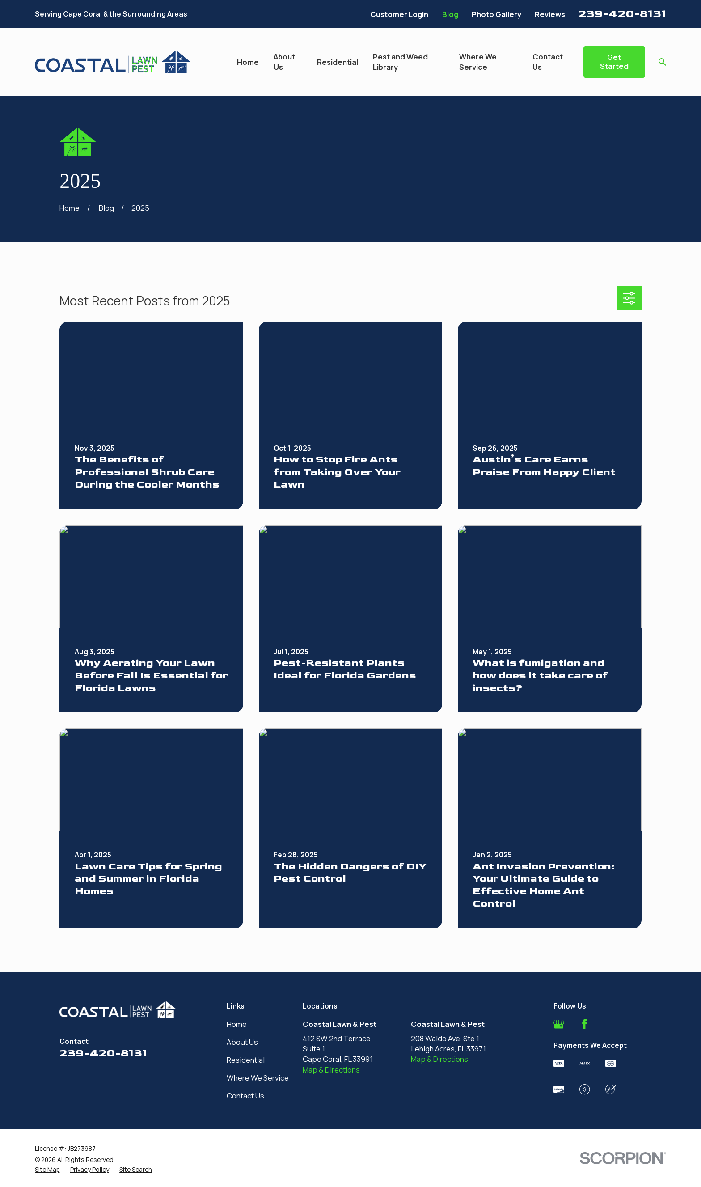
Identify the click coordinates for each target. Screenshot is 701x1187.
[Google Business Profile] (558, 1024)
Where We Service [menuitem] (478, 61)
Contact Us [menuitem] (547, 61)
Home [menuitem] (248, 62)
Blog (450, 14)
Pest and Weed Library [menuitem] (400, 61)
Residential (246, 1060)
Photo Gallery (496, 14)
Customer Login (399, 14)
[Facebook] (584, 1024)
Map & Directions (331, 1069)
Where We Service (258, 1078)
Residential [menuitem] (337, 62)
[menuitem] (47, 1169)
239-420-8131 (622, 14)
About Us (242, 1042)
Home (237, 1024)
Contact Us (245, 1095)
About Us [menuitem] (284, 61)
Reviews (550, 14)
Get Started (614, 61)
